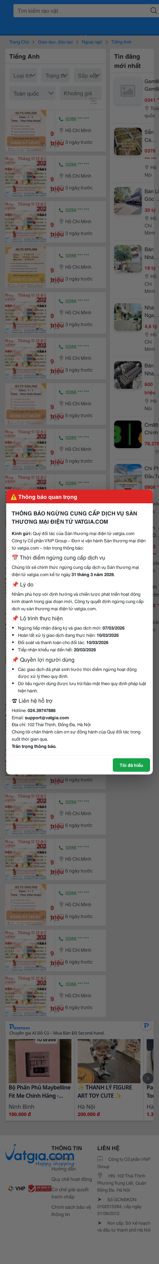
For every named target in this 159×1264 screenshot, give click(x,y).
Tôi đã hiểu (131, 765)
